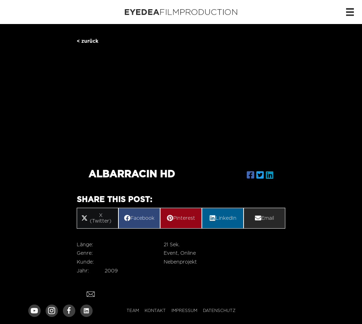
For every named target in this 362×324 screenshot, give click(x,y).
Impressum (184, 310)
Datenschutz (219, 310)
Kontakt (155, 310)
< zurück (87, 40)
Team (133, 310)
